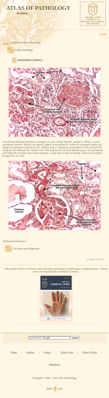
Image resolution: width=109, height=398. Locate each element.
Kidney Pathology (24, 50)
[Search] (49, 337)
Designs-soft (54, 388)
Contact (47, 352)
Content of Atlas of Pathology (26, 42)
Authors (30, 352)
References (54, 364)
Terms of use (66, 352)
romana (103, 34)
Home (14, 352)
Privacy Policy (89, 352)
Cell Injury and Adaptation (26, 248)
